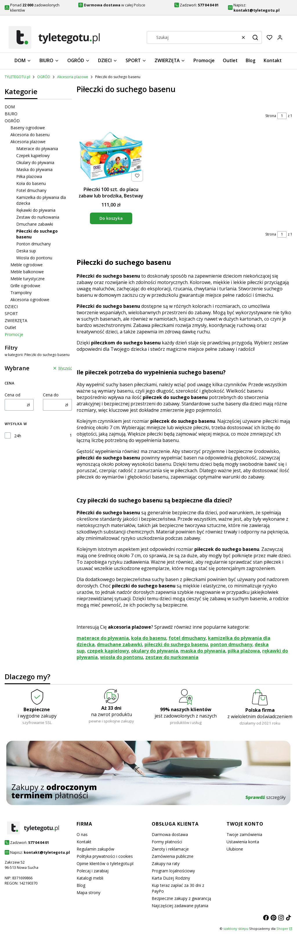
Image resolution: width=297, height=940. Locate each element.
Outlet (10, 327)
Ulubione (235, 849)
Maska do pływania (34, 169)
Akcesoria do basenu (30, 134)
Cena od (12, 395)
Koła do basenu (31, 183)
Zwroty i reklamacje (170, 849)
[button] (255, 37)
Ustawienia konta (243, 841)
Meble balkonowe (27, 271)
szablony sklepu (235, 928)
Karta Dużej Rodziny (171, 878)
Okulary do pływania (35, 162)
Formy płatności (167, 841)
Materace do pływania (37, 148)
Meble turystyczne (27, 278)
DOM (10, 106)
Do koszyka (111, 218)
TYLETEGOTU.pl (17, 76)
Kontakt (84, 841)
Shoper (282, 928)
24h (17, 435)
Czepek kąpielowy (33, 155)
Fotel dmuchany (31, 190)
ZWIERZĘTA (16, 320)
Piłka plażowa (29, 176)
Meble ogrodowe (26, 264)
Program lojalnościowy (173, 871)
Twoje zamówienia (244, 834)
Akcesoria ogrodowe (29, 299)
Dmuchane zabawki (34, 224)
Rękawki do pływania (35, 210)
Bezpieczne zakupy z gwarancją (181, 898)
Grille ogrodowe (25, 285)
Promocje (14, 334)
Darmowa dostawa (170, 834)
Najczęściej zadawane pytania (180, 905)
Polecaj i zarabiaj (92, 871)
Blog (81, 885)
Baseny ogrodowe (27, 127)
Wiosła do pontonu (34, 257)
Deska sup (26, 251)
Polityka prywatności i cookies (105, 856)
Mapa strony (88, 892)
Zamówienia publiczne (172, 856)
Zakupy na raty (166, 863)
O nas (82, 834)
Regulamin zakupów (95, 849)
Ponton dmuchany (33, 244)
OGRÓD (43, 76)
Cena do (51, 395)
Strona (270, 115)
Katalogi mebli (90, 878)
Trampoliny (21, 292)
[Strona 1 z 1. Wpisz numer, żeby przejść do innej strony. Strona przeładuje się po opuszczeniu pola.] (282, 116)
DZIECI (11, 306)
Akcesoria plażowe (72, 76)
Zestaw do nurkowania (37, 217)
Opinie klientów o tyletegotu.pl (105, 863)
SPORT (11, 313)
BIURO (11, 113)
